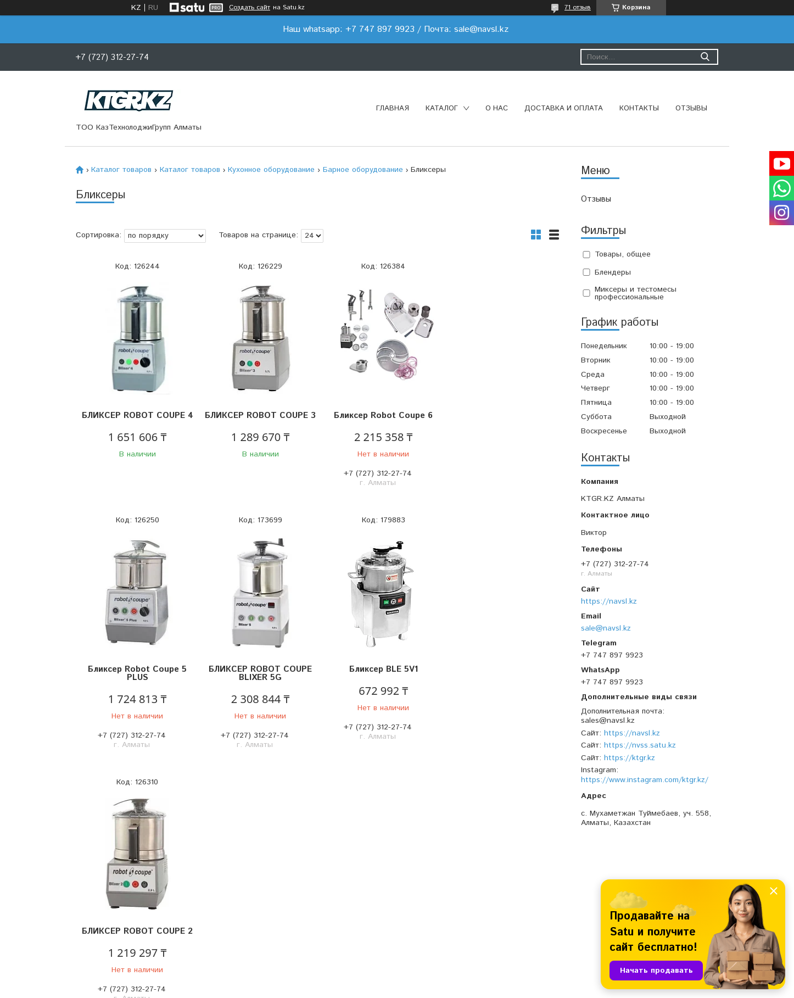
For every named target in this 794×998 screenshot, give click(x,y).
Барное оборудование (363, 170)
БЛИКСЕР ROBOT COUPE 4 (136, 419)
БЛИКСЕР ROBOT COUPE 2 (377, 681)
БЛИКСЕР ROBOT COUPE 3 (257, 419)
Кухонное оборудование (271, 170)
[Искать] (704, 57)
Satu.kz (445, 977)
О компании (240, 901)
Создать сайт (249, 8)
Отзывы (691, 108)
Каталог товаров (121, 170)
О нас (496, 108)
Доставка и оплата (563, 108)
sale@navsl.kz (606, 628)
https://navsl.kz (609, 601)
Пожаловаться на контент (427, 987)
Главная (392, 108)
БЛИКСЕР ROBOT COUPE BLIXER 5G (136, 681)
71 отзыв (577, 7)
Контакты (639, 108)
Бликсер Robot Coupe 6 (377, 415)
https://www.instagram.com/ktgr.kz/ (644, 779)
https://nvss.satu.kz (640, 745)
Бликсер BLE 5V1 (257, 677)
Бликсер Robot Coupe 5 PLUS (498, 419)
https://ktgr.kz (629, 757)
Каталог (442, 108)
